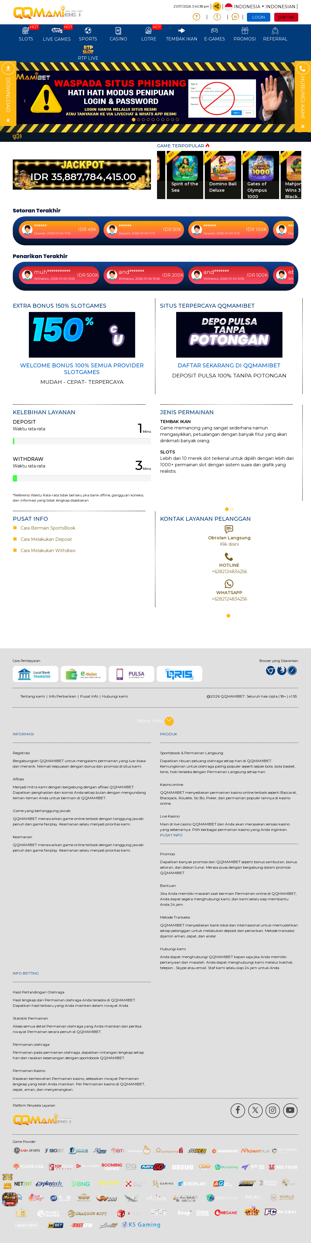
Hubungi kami (115, 696)
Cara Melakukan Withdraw (47, 550)
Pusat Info (89, 696)
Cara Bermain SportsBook (45, 528)
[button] (23, 97)
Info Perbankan (62, 696)
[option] (155, 97)
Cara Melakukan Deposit (45, 539)
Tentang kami (32, 696)
